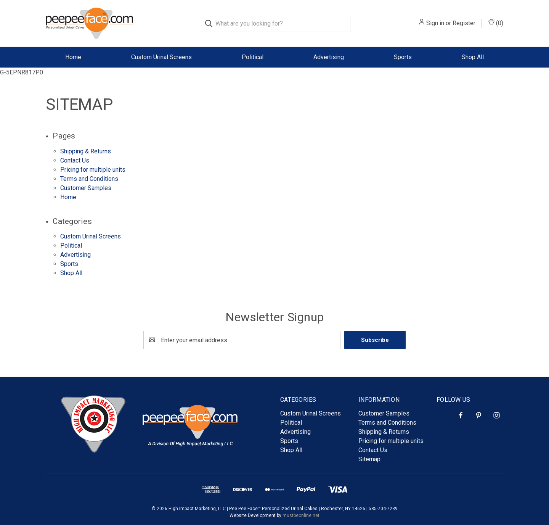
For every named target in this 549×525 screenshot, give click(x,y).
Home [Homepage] (73, 57)
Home (68, 197)
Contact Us (74, 160)
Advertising (328, 57)
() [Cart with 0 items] (495, 23)
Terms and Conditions (89, 178)
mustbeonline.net (301, 515)
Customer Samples (85, 188)
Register (464, 23)
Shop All (473, 57)
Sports (403, 57)
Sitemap (369, 459)
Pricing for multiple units (92, 169)
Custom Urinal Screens (161, 57)
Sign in (435, 23)
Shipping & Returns (85, 151)
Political (252, 57)
